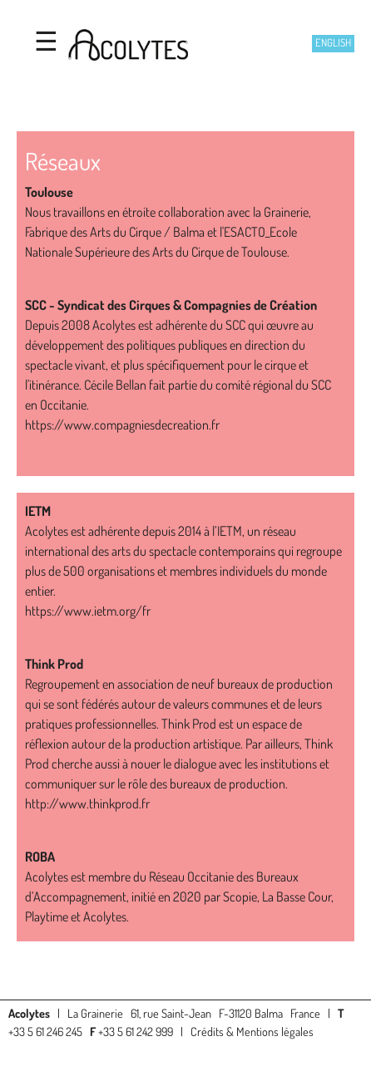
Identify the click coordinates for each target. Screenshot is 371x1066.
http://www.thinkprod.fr (87, 803)
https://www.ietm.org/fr (88, 610)
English (333, 42)
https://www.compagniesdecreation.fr (122, 424)
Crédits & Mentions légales (252, 1031)
